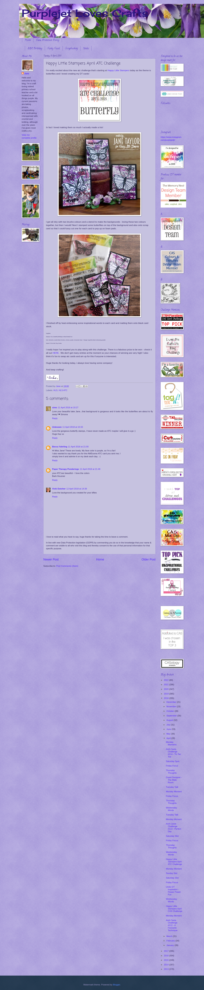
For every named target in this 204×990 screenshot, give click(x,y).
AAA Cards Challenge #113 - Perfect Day (173, 828)
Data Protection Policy (47, 40)
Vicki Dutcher (59, 489)
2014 (166, 964)
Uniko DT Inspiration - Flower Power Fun (173, 891)
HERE (56, 353)
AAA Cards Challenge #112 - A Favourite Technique (171, 925)
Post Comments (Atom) (67, 566)
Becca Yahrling (59, 446)
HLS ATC (63, 390)
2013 (166, 969)
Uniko (86, 49)
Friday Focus (172, 766)
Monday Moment (174, 791)
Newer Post (51, 559)
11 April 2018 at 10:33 (72, 427)
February (170, 941)
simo (54, 407)
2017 (166, 951)
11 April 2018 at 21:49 (90, 469)
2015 (166, 960)
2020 (166, 689)
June (168, 729)
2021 (166, 684)
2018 (166, 698)
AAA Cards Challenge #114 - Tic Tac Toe (173, 753)
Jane (26, 73)
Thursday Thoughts (171, 771)
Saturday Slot (172, 836)
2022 (166, 680)
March (169, 936)
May (168, 734)
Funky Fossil (53, 49)
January (170, 945)
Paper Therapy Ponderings (65, 469)
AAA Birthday (35, 49)
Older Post (149, 559)
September (171, 715)
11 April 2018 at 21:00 (78, 446)
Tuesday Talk (172, 787)
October (170, 711)
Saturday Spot (172, 761)
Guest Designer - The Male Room (174, 780)
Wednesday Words (171, 809)
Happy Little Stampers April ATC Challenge (174, 862)
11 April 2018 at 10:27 (68, 407)
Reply (55, 418)
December (171, 702)
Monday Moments (171, 743)
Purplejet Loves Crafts (85, 13)
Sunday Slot (171, 873)
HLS (55, 390)
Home (28, 40)
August (170, 720)
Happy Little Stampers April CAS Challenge (174, 908)
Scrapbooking (71, 49)
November (171, 706)
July (168, 725)
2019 (166, 694)
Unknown (57, 427)
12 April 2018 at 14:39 (76, 489)
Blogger (116, 984)
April (168, 738)
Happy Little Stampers (118, 70)
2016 (166, 955)
